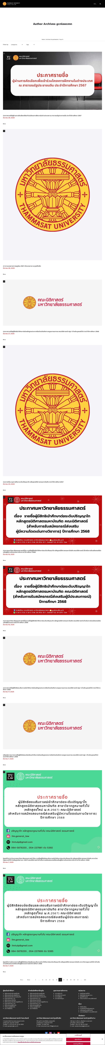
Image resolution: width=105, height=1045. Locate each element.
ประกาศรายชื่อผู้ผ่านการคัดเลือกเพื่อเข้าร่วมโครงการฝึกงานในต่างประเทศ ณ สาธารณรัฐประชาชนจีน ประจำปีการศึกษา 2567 (42, 115)
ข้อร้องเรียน (83, 1007)
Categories (14, 45)
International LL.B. (10, 998)
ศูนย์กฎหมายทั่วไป (85, 993)
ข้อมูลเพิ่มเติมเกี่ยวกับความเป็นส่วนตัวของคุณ (29, 1042)
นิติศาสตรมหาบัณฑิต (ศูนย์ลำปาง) (14, 1002)
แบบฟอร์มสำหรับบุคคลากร (87, 1008)
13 (49, 980)
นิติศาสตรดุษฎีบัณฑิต (10, 1005)
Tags (27, 45)
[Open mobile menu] (95, 3)
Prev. (21, 980)
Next (28, 980)
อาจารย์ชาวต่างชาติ (60, 995)
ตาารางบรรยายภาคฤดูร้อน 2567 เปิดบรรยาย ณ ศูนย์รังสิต (22, 266)
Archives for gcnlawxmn (52, 39)
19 (70, 980)
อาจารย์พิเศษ (58, 997)
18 (67, 980)
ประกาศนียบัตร (8, 1008)
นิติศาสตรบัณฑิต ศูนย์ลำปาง (12, 995)
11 (42, 980)
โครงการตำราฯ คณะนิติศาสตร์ (88, 998)
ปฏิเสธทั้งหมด (78, 1039)
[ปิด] (102, 1039)
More (4, 124)
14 (53, 980)
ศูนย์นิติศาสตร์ (84, 997)
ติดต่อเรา (81, 1015)
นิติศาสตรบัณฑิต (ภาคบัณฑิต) (13, 997)
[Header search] (100, 3)
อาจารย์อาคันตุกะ (59, 998)
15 (56, 980)
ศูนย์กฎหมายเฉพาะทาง (86, 995)
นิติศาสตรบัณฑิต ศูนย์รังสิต (12, 993)
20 (74, 980)
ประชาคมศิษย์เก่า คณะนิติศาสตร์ (88, 1012)
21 (77, 980)
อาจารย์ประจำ (58, 993)
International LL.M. (10, 1003)
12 (46, 980)
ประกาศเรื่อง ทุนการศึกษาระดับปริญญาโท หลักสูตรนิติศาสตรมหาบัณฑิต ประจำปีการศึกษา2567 (33, 482)
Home (43, 39)
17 (63, 980)
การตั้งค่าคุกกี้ (78, 1035)
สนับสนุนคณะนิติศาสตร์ (86, 1010)
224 (85, 980)
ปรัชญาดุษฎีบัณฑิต (10, 1007)
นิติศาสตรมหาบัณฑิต (10, 1000)
